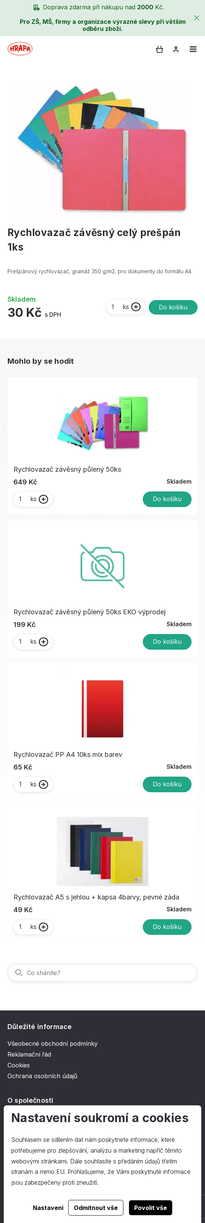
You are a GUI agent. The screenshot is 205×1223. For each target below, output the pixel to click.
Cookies (18, 1065)
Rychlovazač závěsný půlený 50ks (67, 469)
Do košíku (173, 307)
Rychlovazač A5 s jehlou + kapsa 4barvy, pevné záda (96, 897)
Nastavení (48, 1207)
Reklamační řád (29, 1054)
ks (120, 306)
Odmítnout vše (96, 1207)
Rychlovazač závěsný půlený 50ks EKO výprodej (89, 612)
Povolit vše (150, 1207)
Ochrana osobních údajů (42, 1076)
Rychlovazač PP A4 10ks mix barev (67, 754)
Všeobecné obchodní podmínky (52, 1043)
